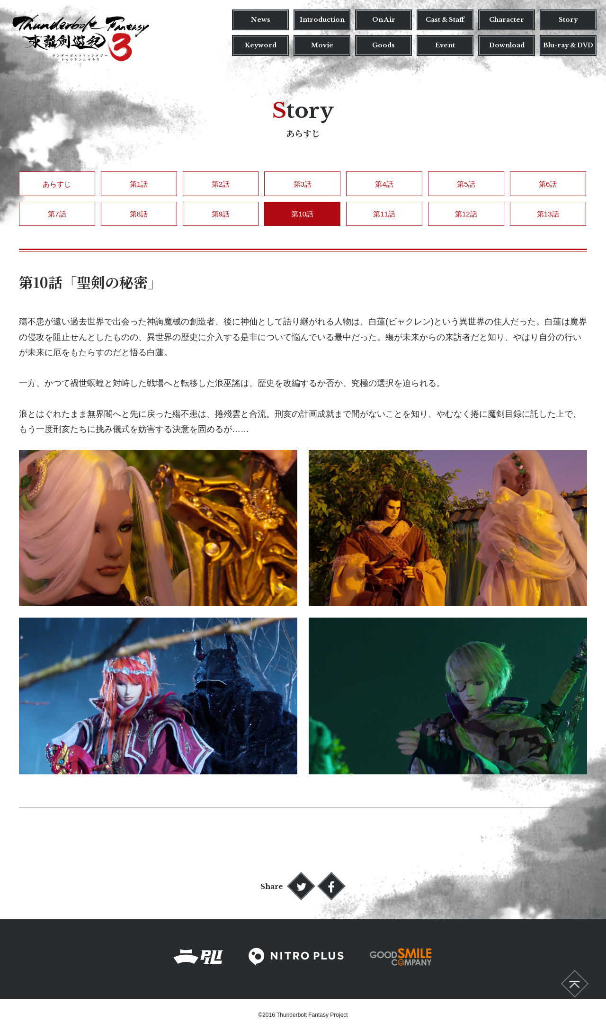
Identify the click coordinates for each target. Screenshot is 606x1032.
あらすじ (57, 184)
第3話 (303, 184)
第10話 (302, 214)
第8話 (139, 214)
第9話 (221, 214)
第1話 (139, 184)
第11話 (384, 214)
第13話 (548, 214)
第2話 (221, 184)
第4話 (384, 184)
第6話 (548, 184)
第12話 (466, 214)
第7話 (57, 214)
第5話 (466, 184)
